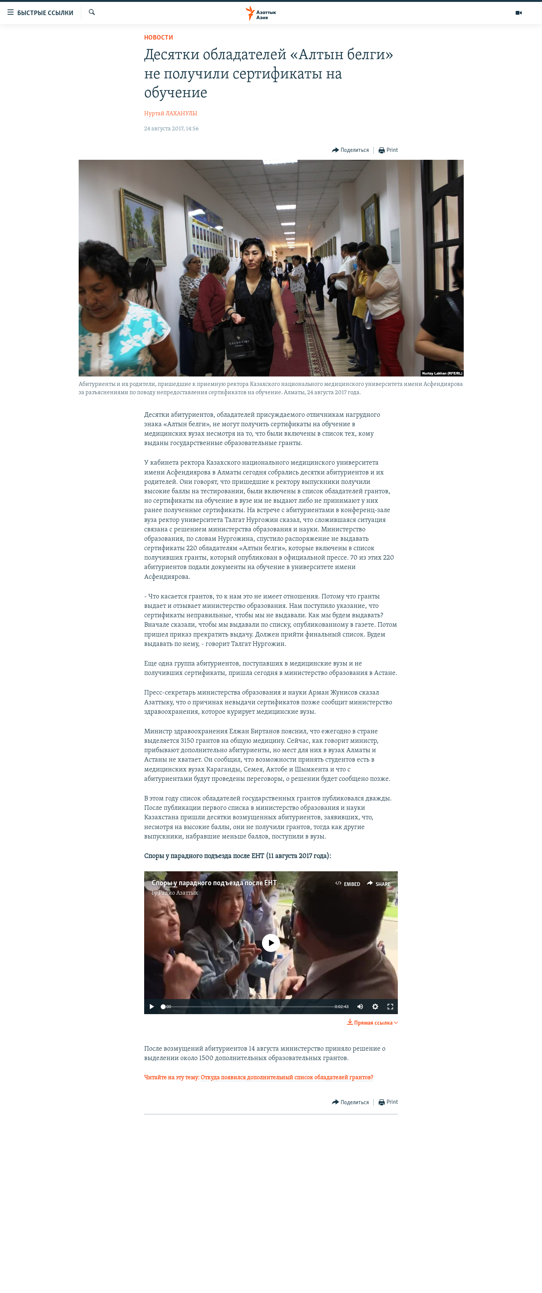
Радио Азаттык (178, 893)
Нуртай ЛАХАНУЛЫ (170, 114)
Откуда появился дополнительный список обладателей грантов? (287, 1078)
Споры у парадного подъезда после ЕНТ (214, 883)
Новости (158, 37)
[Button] (350, 150)
